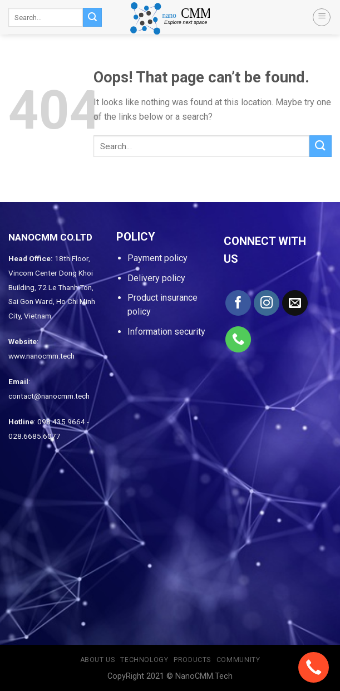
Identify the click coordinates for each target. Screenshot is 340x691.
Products (192, 660)
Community (238, 660)
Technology (144, 660)
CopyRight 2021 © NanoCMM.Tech (170, 676)
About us (97, 660)
